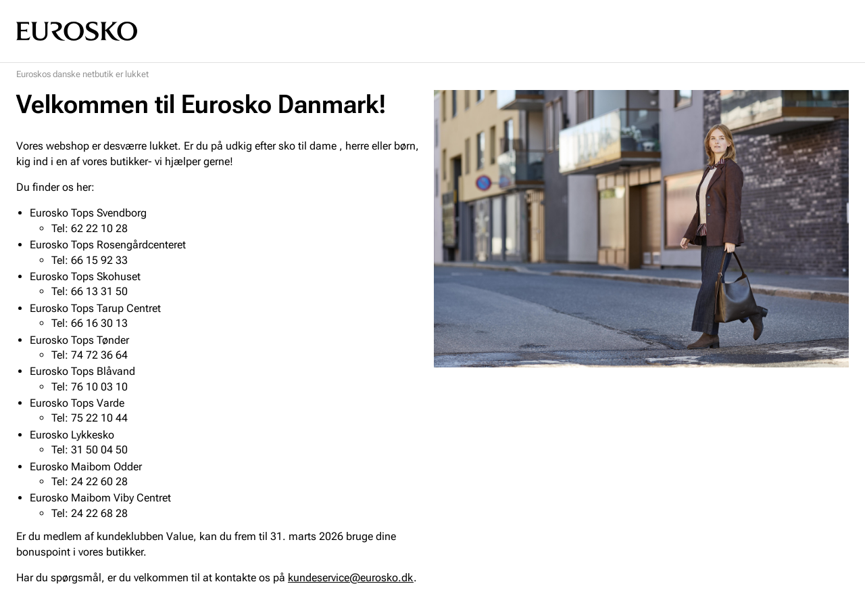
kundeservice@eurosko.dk (351, 577)
